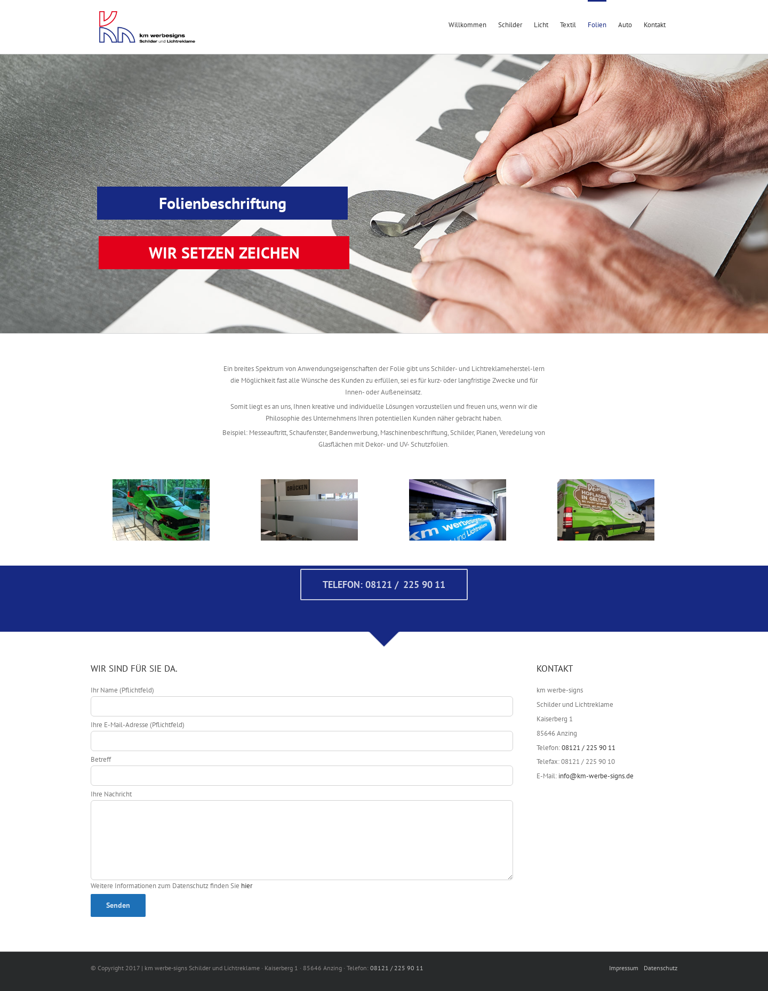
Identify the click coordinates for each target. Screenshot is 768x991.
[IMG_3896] (161, 510)
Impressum (623, 968)
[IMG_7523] (309, 510)
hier (246, 885)
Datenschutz (660, 968)
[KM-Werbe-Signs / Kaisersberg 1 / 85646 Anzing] (457, 510)
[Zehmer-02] (605, 510)
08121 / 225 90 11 (588, 747)
